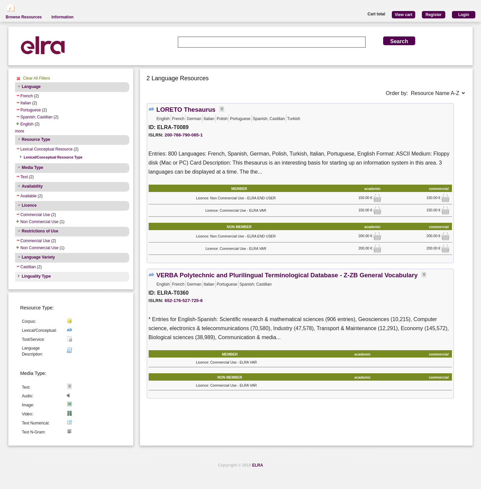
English (26, 124)
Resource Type (36, 139)
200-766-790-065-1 (184, 134)
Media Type (32, 167)
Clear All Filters (36, 78)
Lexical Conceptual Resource (46, 149)
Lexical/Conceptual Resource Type (53, 157)
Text (24, 177)
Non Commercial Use (39, 221)
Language (31, 86)
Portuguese (30, 110)
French (26, 96)
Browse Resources (24, 17)
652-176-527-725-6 (184, 300)
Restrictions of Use (40, 231)
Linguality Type (36, 276)
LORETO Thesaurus (185, 109)
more (19, 131)
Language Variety (38, 257)
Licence (29, 205)
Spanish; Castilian (36, 117)
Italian (25, 103)
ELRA (257, 465)
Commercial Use (35, 214)
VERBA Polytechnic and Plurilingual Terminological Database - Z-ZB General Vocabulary (287, 275)
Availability (32, 186)
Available (28, 196)
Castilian (28, 267)
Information (62, 17)
